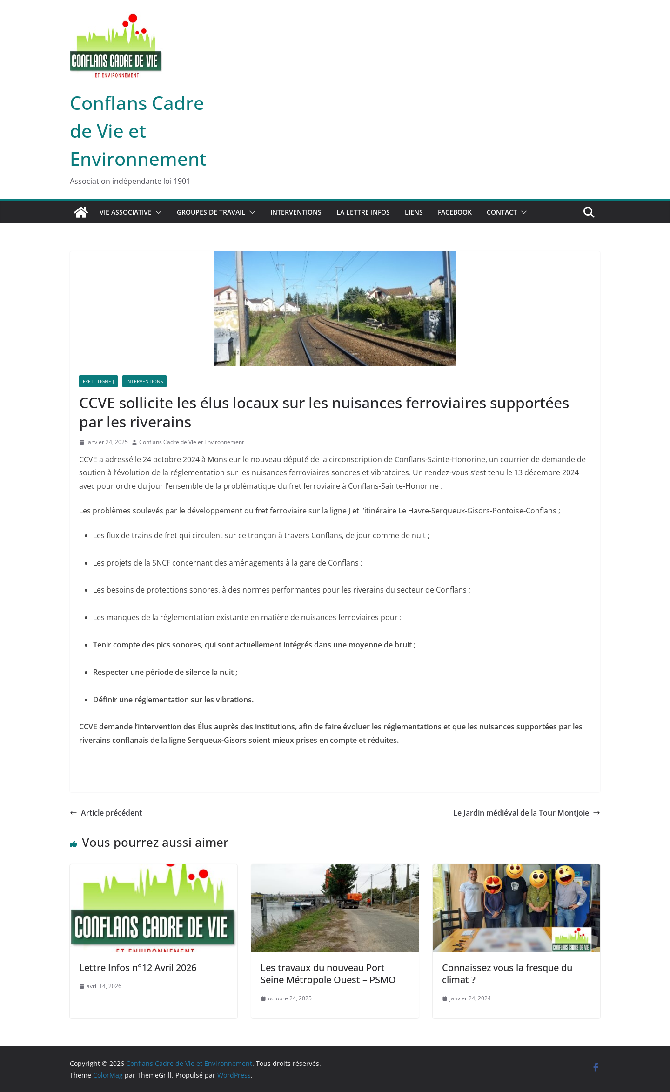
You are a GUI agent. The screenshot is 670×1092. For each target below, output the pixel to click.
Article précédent (106, 813)
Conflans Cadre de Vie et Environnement (138, 130)
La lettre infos (363, 212)
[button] (157, 212)
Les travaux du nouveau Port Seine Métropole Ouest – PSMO (328, 973)
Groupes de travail (211, 212)
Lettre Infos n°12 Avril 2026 (137, 967)
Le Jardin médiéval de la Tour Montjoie (526, 813)
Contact (502, 212)
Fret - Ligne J (98, 381)
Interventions (296, 212)
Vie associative (126, 212)
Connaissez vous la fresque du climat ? (507, 973)
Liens (414, 212)
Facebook (455, 212)
